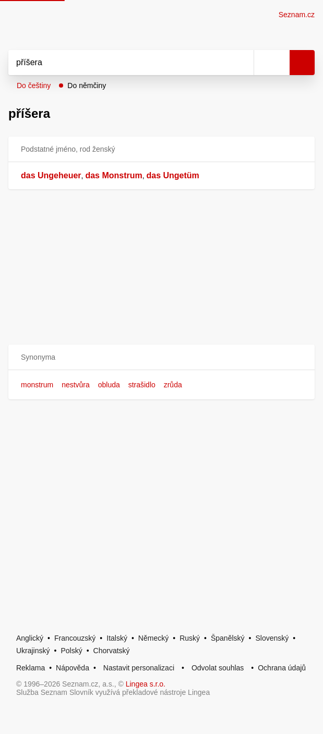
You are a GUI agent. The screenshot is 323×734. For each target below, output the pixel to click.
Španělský (228, 638)
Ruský (190, 638)
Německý (153, 638)
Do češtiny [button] (34, 85)
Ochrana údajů (282, 668)
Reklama (30, 668)
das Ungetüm (173, 175)
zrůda (173, 385)
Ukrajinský (33, 650)
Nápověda (72, 668)
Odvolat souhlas (218, 668)
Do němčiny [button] (86, 85)
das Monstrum (113, 175)
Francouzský (74, 638)
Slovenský (272, 638)
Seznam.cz (297, 14)
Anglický (29, 638)
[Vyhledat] (119, 62)
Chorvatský (111, 650)
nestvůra (76, 385)
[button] (161, 357)
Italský (116, 638)
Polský (71, 650)
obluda (109, 385)
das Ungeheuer (51, 175)
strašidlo (141, 385)
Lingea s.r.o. (145, 684)
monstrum (37, 385)
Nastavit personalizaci (138, 668)
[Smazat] (242, 62)
